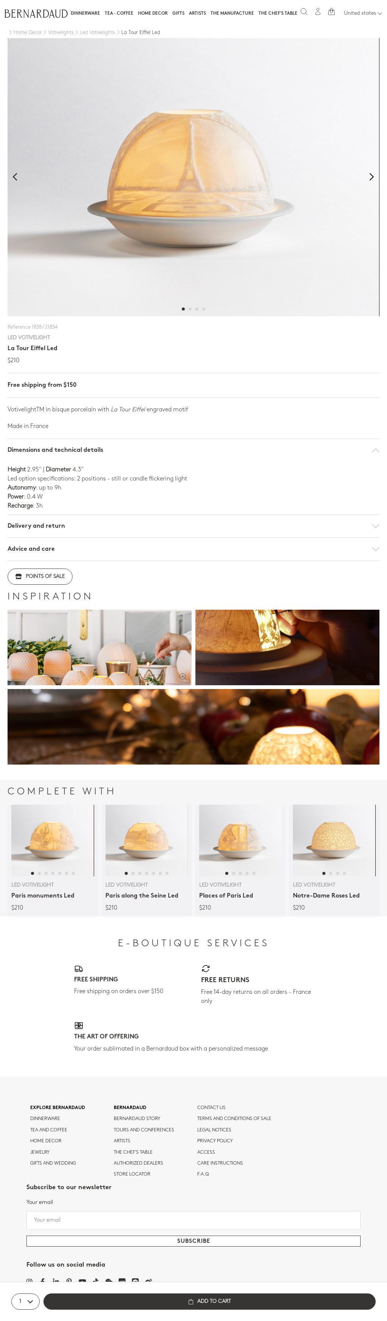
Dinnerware (85, 13)
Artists (197, 13)
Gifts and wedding (53, 1163)
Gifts (178, 13)
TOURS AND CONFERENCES (144, 1130)
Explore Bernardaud (57, 1108)
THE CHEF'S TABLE (133, 1152)
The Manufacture (232, 13)
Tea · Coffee (119, 13)
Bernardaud (130, 1108)
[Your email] (193, 1220)
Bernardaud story (137, 1119)
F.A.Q (203, 1174)
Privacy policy (215, 1141)
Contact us (211, 1108)
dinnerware (45, 1119)
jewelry (40, 1152)
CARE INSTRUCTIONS (220, 1163)
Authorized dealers (138, 1163)
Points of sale (40, 576)
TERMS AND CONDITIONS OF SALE (234, 1119)
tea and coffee (48, 1130)
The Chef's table (278, 13)
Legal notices (214, 1130)
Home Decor (153, 13)
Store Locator (132, 1174)
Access (206, 1152)
